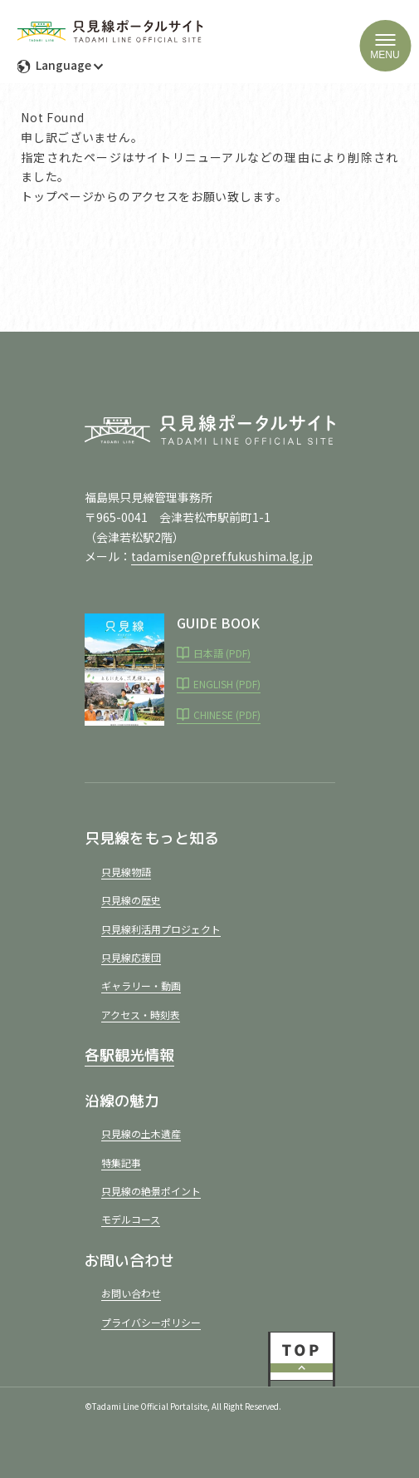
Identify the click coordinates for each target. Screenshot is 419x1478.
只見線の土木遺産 (141, 1133)
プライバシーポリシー (151, 1322)
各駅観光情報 (129, 1055)
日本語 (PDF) (222, 653)
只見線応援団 (131, 957)
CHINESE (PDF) (227, 714)
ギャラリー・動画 (141, 985)
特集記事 (121, 1162)
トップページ (57, 196)
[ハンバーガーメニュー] (385, 45)
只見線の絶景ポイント (151, 1191)
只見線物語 (126, 872)
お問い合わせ (131, 1293)
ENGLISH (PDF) (227, 684)
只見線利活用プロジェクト (161, 929)
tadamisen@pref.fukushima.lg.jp (222, 556)
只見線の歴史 (131, 900)
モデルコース (130, 1219)
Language (62, 65)
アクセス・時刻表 (140, 1015)
